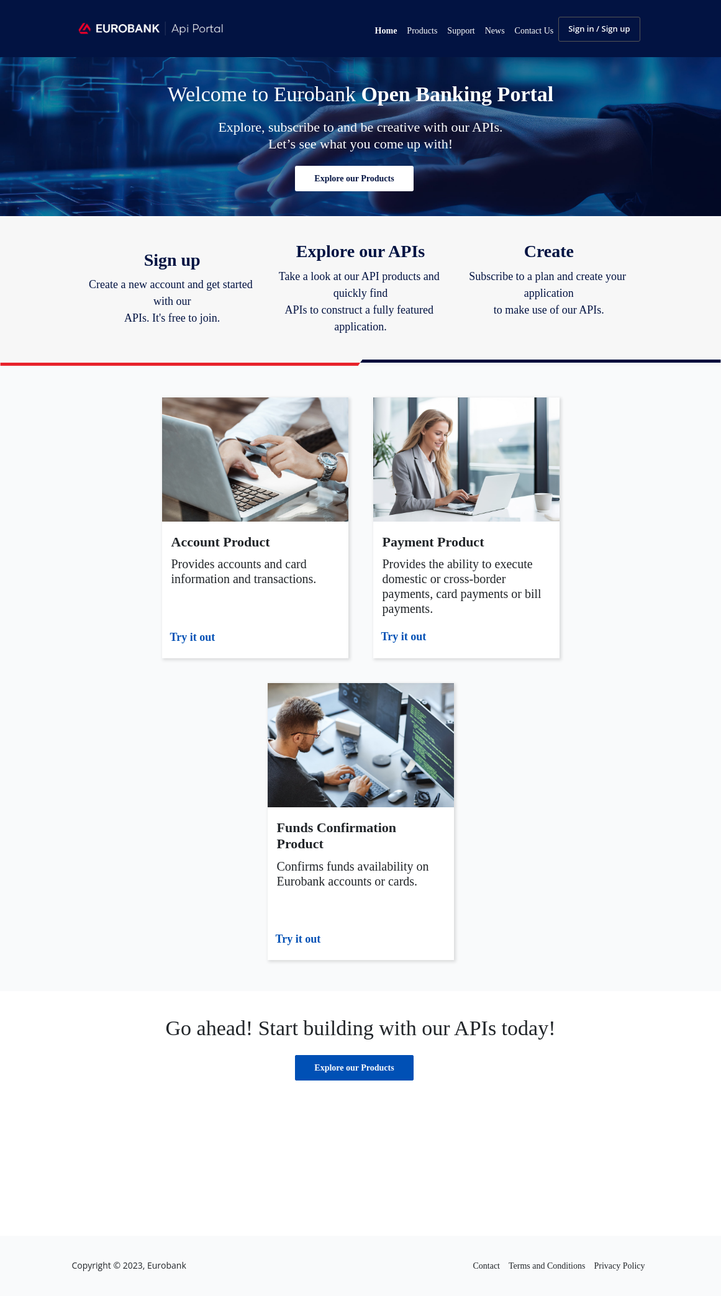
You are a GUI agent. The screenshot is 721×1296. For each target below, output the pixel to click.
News (495, 30)
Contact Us (534, 30)
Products (422, 30)
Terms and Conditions (547, 1266)
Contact (486, 1266)
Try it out (192, 637)
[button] (354, 178)
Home (386, 30)
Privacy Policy (619, 1266)
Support (460, 30)
